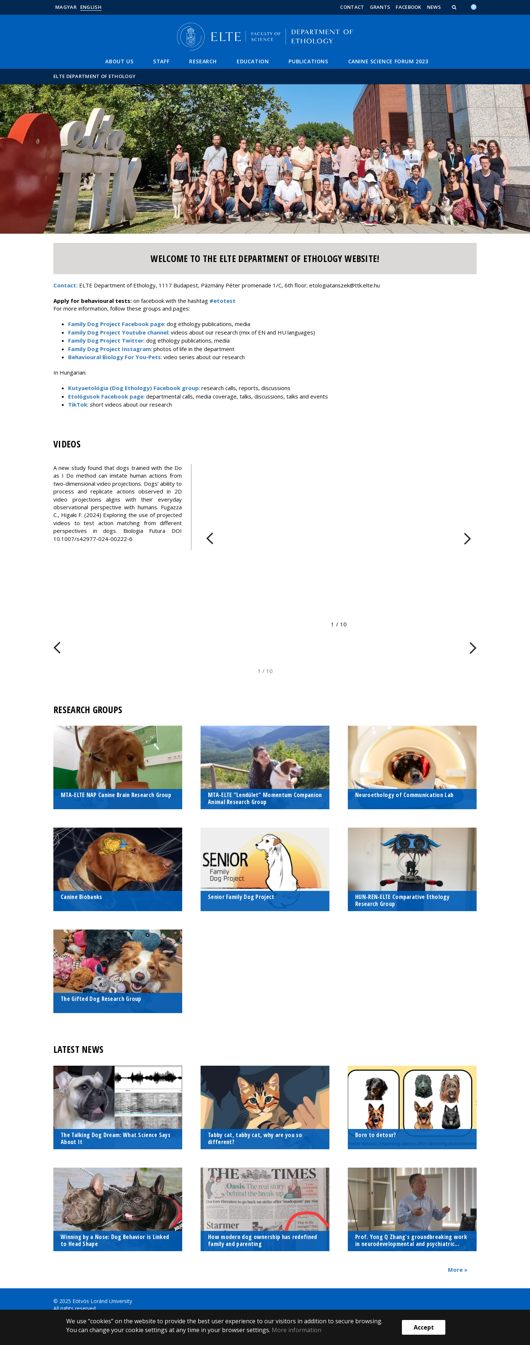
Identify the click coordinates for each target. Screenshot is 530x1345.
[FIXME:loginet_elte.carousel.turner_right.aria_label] (467, 538)
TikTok (77, 404)
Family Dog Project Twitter (106, 340)
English (91, 7)
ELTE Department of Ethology (94, 76)
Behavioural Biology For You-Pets (114, 357)
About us (119, 61)
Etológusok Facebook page (106, 396)
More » (457, 1269)
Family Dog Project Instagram (109, 349)
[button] (455, 7)
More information (296, 1330)
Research (203, 61)
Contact (352, 7)
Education (253, 61)
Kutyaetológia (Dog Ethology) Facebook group (133, 388)
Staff (161, 61)
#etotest (222, 300)
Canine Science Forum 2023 (388, 61)
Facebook (408, 7)
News (434, 7)
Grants (380, 7)
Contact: (65, 285)
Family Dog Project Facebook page (116, 324)
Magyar (66, 7)
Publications (308, 61)
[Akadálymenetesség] (474, 6)
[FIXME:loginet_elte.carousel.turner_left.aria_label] (209, 538)
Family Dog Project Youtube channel (118, 332)
